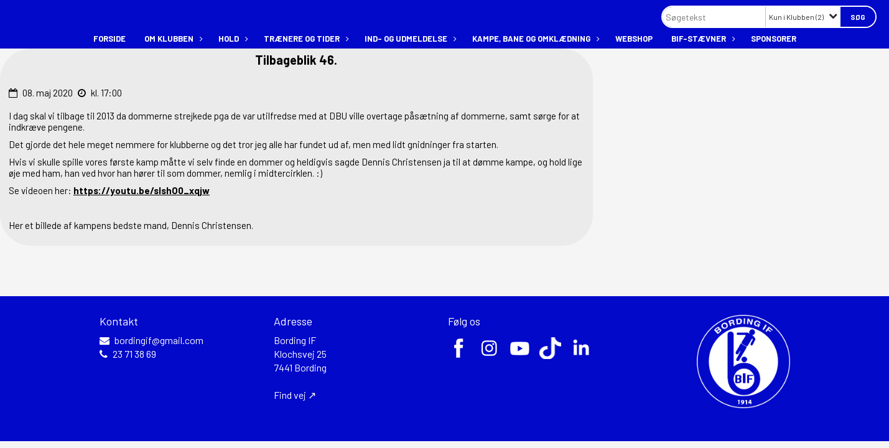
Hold (231, 39)
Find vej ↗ (295, 395)
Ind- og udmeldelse (409, 39)
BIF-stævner (701, 39)
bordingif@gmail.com (158, 340)
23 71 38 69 (134, 354)
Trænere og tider (305, 39)
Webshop (634, 39)
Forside (109, 39)
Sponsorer (773, 39)
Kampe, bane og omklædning (534, 39)
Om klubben (172, 39)
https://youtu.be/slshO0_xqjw (141, 190)
